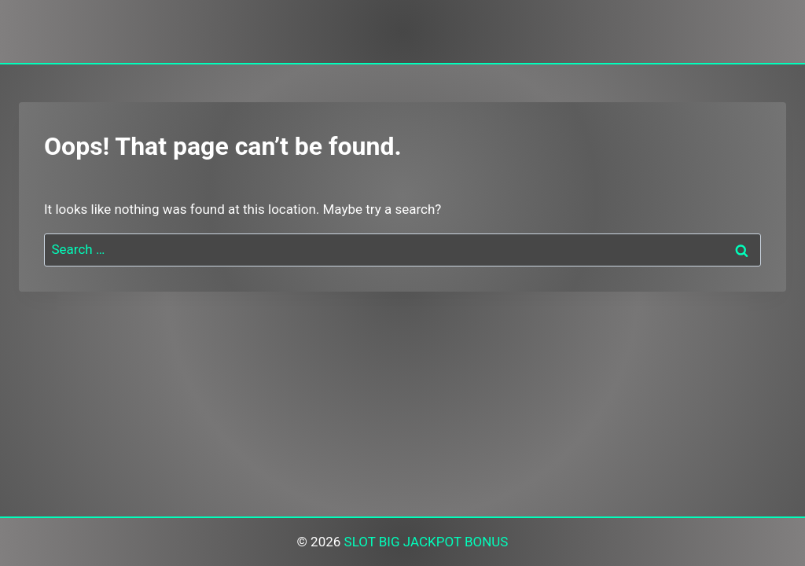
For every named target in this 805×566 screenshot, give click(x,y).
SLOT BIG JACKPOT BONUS (426, 541)
